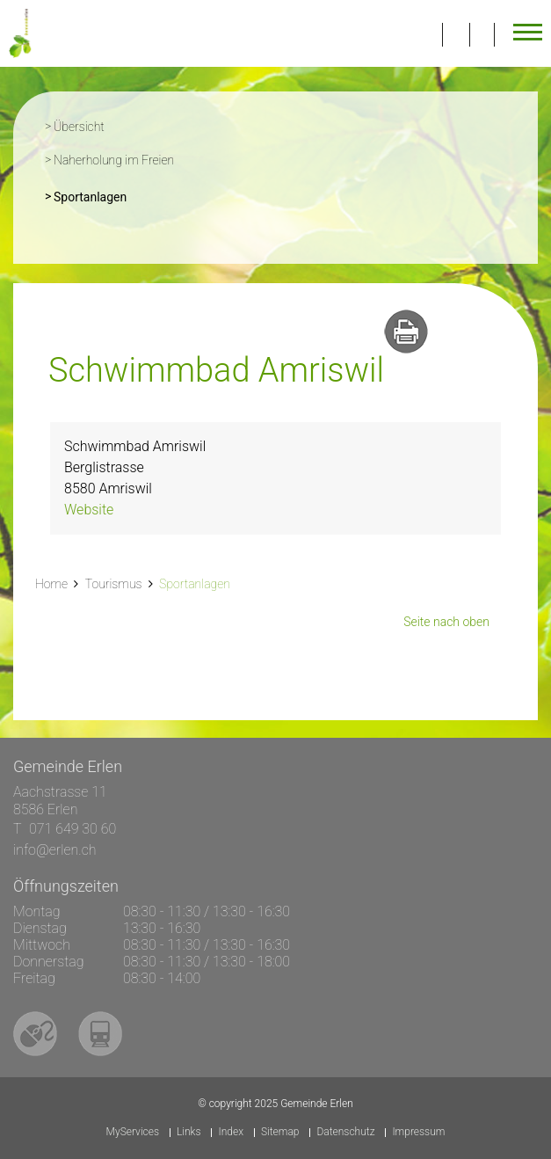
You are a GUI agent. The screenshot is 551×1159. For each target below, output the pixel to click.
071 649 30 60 (72, 828)
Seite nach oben (446, 622)
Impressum (418, 1132)
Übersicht (79, 127)
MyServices (132, 1132)
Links (189, 1132)
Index (230, 1132)
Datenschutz (345, 1132)
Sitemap (280, 1132)
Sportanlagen (126, 195)
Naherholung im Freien (114, 160)
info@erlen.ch (55, 850)
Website (88, 509)
